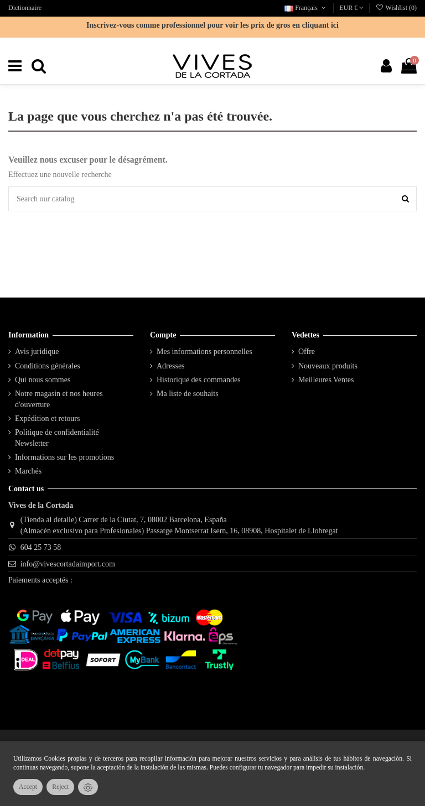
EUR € (351, 8)
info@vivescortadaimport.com (67, 564)
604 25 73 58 (40, 547)
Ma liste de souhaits (188, 393)
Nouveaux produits (327, 366)
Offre (306, 351)
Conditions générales (47, 366)
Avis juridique (37, 351)
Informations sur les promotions (64, 457)
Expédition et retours (47, 418)
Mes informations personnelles (204, 351)
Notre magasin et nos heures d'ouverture (59, 399)
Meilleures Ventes (326, 380)
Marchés (28, 471)
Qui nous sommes (42, 380)
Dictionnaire (25, 8)
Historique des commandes (199, 380)
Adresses (171, 366)
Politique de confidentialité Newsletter (57, 438)
